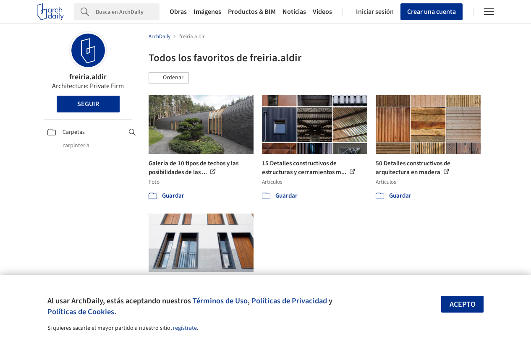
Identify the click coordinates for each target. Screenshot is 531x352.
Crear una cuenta (431, 11)
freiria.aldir (88, 77)
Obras (178, 11)
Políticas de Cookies (80, 311)
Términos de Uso (220, 300)
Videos (322, 11)
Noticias (294, 11)
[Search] (128, 11)
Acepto (463, 304)
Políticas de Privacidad (289, 300)
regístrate (185, 328)
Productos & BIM (252, 11)
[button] (169, 78)
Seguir (88, 104)
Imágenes (207, 11)
